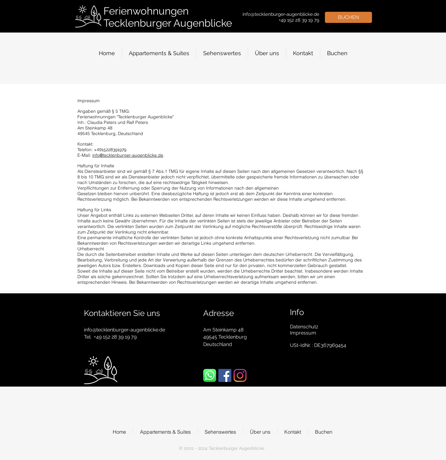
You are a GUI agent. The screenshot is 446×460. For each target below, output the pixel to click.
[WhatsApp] (209, 375)
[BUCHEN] (348, 17)
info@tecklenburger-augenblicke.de (127, 155)
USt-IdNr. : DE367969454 (318, 345)
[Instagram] (240, 375)
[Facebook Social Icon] (224, 375)
